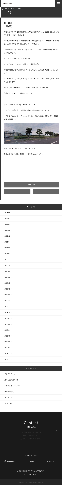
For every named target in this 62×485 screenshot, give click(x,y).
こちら (25, 148)
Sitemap (50, 461)
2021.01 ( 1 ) (8, 254)
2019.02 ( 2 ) (8, 342)
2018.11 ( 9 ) (8, 359)
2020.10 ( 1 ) (8, 265)
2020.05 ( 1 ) (8, 283)
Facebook (11, 461)
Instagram (31, 461)
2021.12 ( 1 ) (8, 236)
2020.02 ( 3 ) (8, 289)
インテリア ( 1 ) (10, 374)
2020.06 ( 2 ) (8, 277)
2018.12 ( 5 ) (8, 353)
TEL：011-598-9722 (31, 474)
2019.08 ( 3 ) (8, 324)
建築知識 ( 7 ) (9, 391)
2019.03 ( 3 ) (8, 336)
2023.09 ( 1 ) (8, 212)
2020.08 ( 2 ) (8, 271)
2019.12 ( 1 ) (8, 301)
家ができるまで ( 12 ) (12, 386)
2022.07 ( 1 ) (8, 224)
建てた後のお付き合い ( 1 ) (13, 380)
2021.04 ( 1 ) (8, 242)
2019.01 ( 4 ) (8, 348)
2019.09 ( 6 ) (8, 318)
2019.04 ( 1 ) (8, 330)
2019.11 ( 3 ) (8, 306)
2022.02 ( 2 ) (8, 230)
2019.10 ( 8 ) (8, 312)
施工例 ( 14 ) (8, 397)
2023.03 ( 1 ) (8, 218)
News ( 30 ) (8, 403)
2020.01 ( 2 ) (8, 295)
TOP (5, 8)
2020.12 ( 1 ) (8, 259)
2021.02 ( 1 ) (8, 248)
